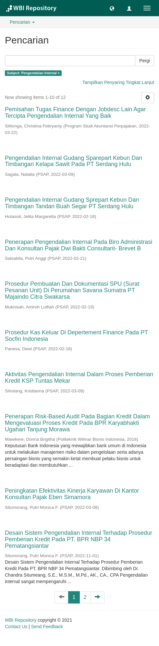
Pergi (144, 60)
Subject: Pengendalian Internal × (33, 73)
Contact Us (16, 626)
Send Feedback (47, 626)
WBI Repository (20, 620)
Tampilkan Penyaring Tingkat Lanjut (118, 82)
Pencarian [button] (22, 22)
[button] (112, 8)
